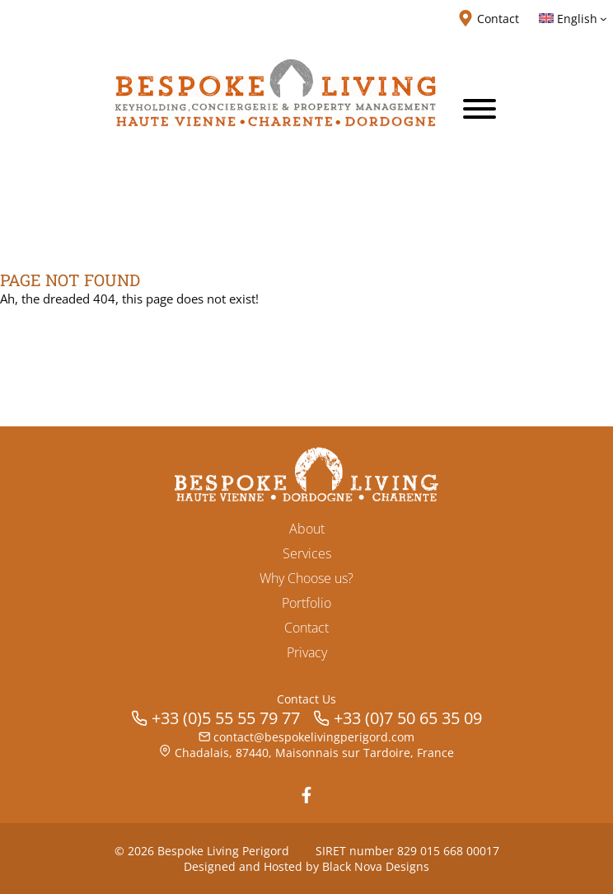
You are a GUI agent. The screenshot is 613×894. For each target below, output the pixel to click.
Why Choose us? (306, 578)
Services (307, 553)
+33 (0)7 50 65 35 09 (408, 718)
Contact (306, 628)
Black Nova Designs (375, 866)
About (307, 529)
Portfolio (306, 603)
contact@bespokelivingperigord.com (313, 737)
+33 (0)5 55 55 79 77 (226, 718)
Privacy (307, 652)
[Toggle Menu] (479, 109)
